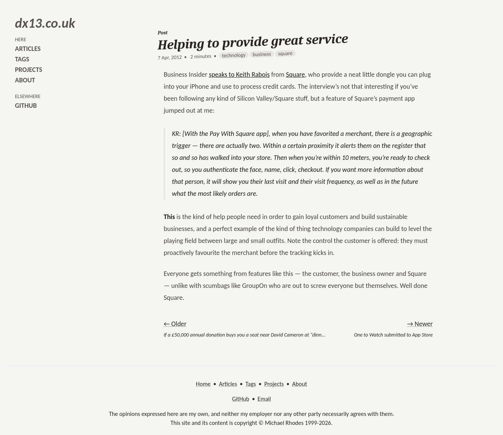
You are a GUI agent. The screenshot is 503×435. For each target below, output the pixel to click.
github (26, 105)
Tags (251, 383)
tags (22, 59)
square (285, 53)
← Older (175, 324)
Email (264, 398)
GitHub (240, 398)
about (25, 80)
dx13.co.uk (45, 23)
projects (28, 70)
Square (295, 74)
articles (28, 49)
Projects (274, 383)
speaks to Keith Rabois (239, 74)
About (299, 383)
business (262, 54)
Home (203, 383)
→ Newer (420, 324)
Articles (228, 383)
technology (234, 55)
